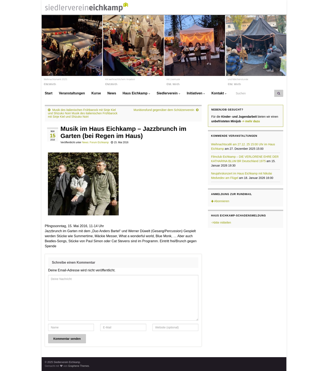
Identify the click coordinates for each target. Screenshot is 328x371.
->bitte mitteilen (221, 222)
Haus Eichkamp (136, 93)
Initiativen (196, 93)
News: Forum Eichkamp (95, 142)
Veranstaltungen (72, 93)
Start (48, 93)
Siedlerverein (168, 93)
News (111, 93)
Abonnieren (220, 201)
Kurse (96, 93)
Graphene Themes (78, 365)
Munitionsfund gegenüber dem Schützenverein (164, 110)
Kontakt (219, 93)
